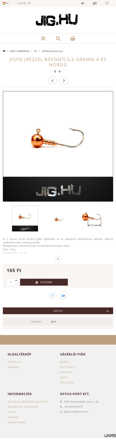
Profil (95, 3)
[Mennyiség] (10, 282)
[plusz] (16, 280)
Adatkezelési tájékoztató (23, 406)
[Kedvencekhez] (53, 295)
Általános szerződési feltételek (27, 401)
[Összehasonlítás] (63, 295)
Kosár (63, 377)
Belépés (82, 3)
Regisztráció (67, 367)
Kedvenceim (67, 382)
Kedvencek (107, 3)
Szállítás (13, 417)
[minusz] (16, 284)
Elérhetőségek (17, 422)
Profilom (66, 372)
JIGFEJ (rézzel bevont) (52, 51)
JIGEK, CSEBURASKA (19, 51)
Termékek (13, 367)
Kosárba (46, 282)
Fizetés (12, 412)
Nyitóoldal (15, 361)
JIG (35, 51)
